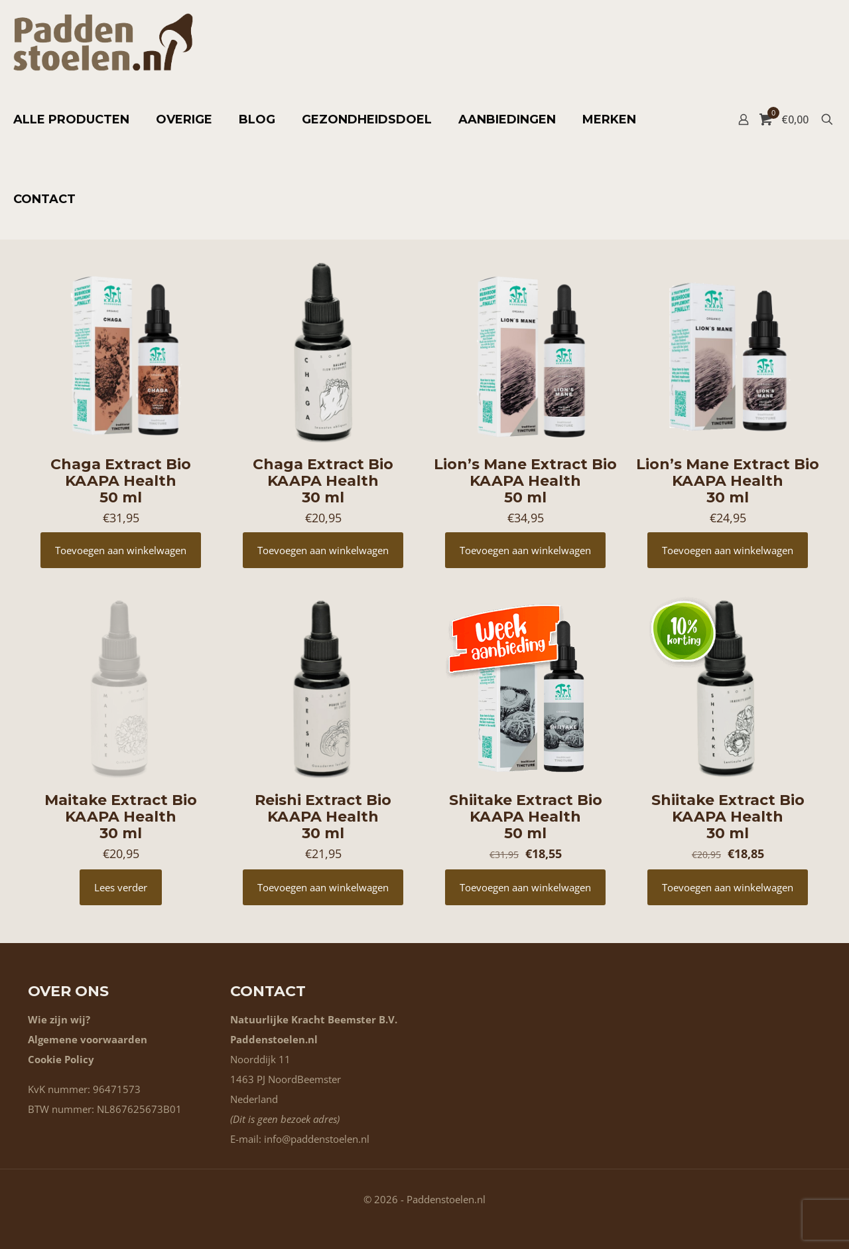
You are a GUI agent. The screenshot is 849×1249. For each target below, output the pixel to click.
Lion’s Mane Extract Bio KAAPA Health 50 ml (525, 480)
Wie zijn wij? (59, 1019)
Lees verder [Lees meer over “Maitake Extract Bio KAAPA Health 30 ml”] (120, 887)
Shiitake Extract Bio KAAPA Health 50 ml (525, 816)
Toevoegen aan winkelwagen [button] (120, 550)
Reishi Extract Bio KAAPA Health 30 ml (323, 816)
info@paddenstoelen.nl (316, 1138)
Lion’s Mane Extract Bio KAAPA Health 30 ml (727, 480)
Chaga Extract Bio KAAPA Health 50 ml (120, 480)
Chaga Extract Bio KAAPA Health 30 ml (323, 480)
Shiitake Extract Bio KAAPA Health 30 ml (728, 816)
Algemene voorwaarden (87, 1039)
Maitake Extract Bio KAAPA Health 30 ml (120, 816)
